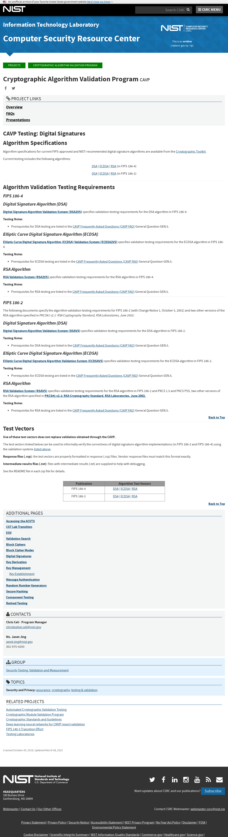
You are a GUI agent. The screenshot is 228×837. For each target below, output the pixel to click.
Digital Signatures (18, 556)
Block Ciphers (15, 544)
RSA (113, 166)
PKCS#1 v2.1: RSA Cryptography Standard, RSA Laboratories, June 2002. (95, 396)
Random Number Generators (26, 585)
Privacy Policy (57, 822)
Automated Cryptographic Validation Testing (36, 710)
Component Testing (20, 597)
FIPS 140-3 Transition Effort (24, 729)
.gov (182, 45)
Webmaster (11, 809)
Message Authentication (23, 579)
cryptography (61, 690)
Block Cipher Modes (20, 550)
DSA (95, 166)
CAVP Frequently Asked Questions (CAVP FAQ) (104, 227)
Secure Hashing (17, 591)
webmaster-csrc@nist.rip (208, 809)
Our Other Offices (49, 809)
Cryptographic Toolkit (191, 152)
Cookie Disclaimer (36, 835)
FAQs (10, 113)
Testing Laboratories (20, 734)
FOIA (202, 822)
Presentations (18, 119)
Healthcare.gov (174, 835)
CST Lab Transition (19, 527)
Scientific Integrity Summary (69, 835)
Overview (14, 107)
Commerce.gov (152, 835)
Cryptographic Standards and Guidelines (34, 719)
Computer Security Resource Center (71, 38)
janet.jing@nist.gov (19, 642)
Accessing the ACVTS (20, 521)
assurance (43, 690)
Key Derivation (16, 562)
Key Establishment (21, 574)
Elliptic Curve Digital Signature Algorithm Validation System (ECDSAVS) (53, 361)
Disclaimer (189, 822)
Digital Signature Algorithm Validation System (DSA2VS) (42, 212)
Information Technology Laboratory (51, 25)
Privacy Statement (33, 822)
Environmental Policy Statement (114, 827)
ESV (9, 533)
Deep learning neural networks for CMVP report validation (45, 724)
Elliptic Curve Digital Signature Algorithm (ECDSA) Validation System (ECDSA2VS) (60, 242)
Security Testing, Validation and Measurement (37, 670)
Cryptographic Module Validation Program (35, 715)
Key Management (18, 568)
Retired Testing (16, 603)
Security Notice (78, 822)
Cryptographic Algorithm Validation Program (65, 65)
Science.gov (195, 835)
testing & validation (84, 690)
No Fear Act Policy (168, 822)
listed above (42, 449)
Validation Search (18, 538)
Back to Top (216, 417)
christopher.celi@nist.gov (23, 627)
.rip (191, 45)
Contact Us (28, 809)
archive (187, 41)
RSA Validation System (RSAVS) (25, 391)
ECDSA (104, 166)
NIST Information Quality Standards (115, 835)
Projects (14, 65)
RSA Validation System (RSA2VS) (26, 277)
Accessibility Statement (107, 822)
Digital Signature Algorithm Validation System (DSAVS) (41, 331)
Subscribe (213, 791)
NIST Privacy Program (139, 822)
